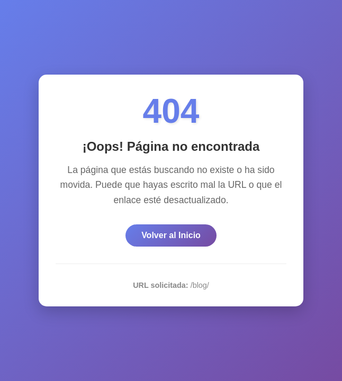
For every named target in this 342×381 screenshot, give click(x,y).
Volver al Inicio (171, 235)
